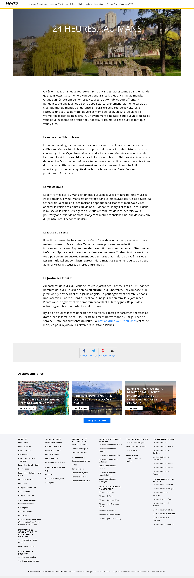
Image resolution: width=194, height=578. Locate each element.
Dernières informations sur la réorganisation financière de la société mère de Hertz (29, 525)
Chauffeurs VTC (126, 4)
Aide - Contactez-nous (53, 445)
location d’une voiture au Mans (117, 321)
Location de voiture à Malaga (164, 516)
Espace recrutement (26, 506)
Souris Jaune (50, 485)
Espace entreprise (25, 514)
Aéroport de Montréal (107, 513)
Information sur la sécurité (55, 465)
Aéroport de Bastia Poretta (109, 517)
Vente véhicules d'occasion (136, 449)
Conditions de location (27, 559)
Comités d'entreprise (80, 451)
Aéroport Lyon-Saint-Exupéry (110, 521)
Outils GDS (49, 477)
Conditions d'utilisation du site (103, 574)
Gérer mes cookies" (158, 574)
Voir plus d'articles (97, 423)
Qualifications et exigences (28, 563)
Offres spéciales (24, 449)
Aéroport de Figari (106, 499)
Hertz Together (24, 494)
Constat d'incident (52, 457)
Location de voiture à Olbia (163, 527)
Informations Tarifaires (27, 549)
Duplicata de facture (53, 449)
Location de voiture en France (110, 447)
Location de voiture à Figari (163, 491)
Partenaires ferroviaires (81, 483)
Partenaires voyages (80, 475)
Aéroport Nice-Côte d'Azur (109, 503)
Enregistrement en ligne (27, 490)
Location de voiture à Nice (163, 512)
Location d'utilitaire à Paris (163, 449)
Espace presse (23, 518)
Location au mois (24, 453)
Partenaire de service (80, 479)
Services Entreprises (79, 447)
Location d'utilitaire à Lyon (163, 470)
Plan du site (22, 486)
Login (47, 473)
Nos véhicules (23, 471)
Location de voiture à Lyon (163, 502)
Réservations (23, 445)
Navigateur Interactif (26, 498)
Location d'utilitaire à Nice (163, 466)
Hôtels (74, 467)
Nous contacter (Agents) (54, 481)
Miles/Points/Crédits (52, 453)
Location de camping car (135, 445)
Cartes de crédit (78, 471)
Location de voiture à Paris (163, 487)
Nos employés (23, 510)
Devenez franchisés (79, 455)
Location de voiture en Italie (109, 458)
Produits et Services (25, 482)
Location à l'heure (133, 453)
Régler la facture (51, 461)
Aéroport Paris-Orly (106, 495)
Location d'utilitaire (160, 445)
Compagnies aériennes (81, 463)
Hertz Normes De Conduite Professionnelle (133, 574)
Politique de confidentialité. (79, 574)
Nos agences (23, 457)
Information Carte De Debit (28, 467)
